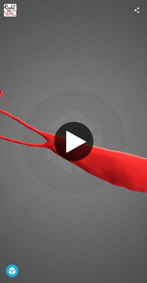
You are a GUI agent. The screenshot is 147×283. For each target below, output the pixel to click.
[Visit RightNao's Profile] (10, 10)
